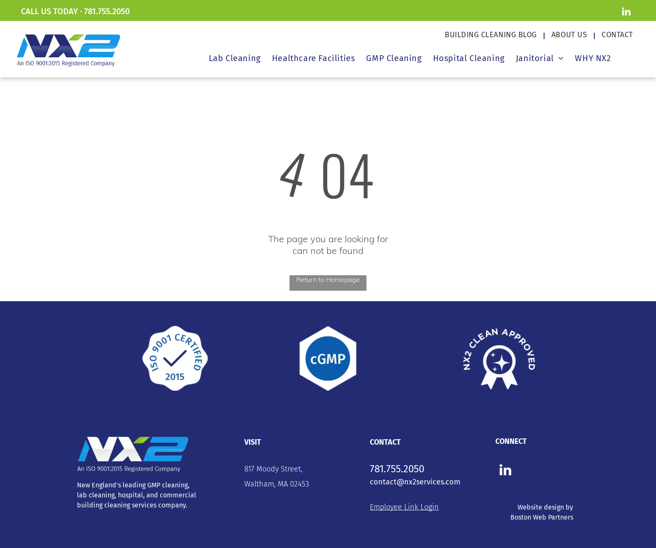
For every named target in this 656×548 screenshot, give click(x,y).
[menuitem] (491, 35)
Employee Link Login (404, 507)
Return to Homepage (328, 279)
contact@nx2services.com (415, 482)
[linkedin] (626, 12)
